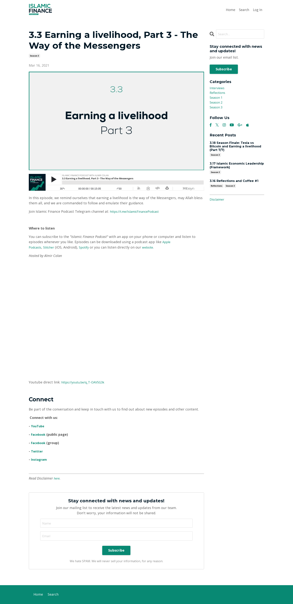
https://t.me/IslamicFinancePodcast (138, 211)
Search (243, 9)
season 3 (34, 55)
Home (229, 9)
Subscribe (224, 69)
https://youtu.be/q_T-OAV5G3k (86, 382)
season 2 (217, 104)
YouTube (38, 426)
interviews (218, 88)
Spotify (89, 247)
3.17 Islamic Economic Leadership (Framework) (237, 168)
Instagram (40, 459)
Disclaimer (218, 202)
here (57, 478)
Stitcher (51, 247)
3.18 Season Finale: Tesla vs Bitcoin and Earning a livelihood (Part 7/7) (235, 149)
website (154, 247)
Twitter (37, 451)
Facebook (39, 434)
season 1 (217, 99)
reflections (218, 94)
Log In (257, 9)
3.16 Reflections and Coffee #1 (234, 184)
